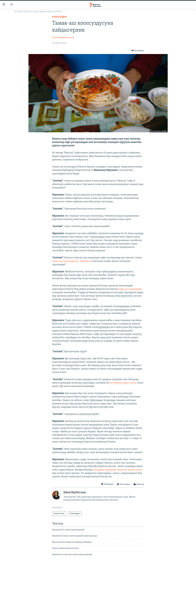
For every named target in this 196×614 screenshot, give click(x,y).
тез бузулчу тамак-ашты (122, 383)
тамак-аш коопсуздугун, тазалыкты (72, 261)
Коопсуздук (59, 17)
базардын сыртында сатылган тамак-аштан (118, 470)
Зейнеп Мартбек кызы (63, 37)
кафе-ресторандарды (130, 289)
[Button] (137, 50)
